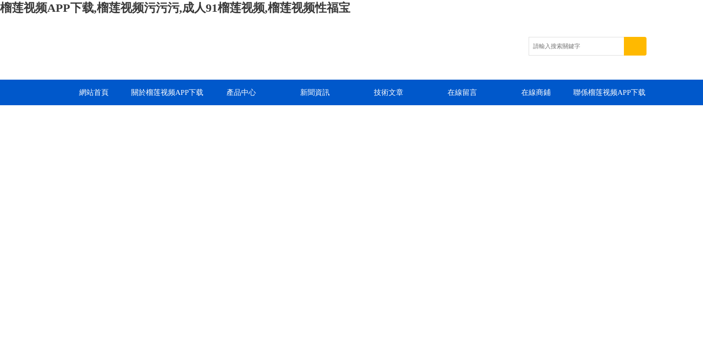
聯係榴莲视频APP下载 (609, 92)
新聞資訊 (315, 92)
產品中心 (241, 92)
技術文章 (388, 92)
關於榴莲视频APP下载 (167, 92)
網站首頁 (94, 92)
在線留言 (462, 92)
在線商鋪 (536, 92)
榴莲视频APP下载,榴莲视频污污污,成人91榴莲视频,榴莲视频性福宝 (175, 7)
